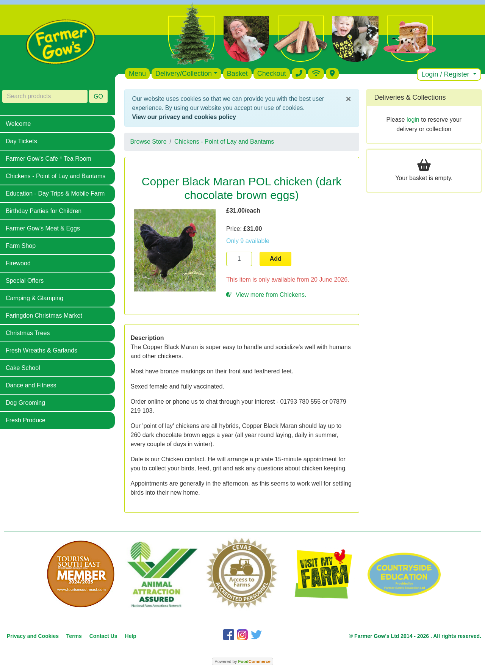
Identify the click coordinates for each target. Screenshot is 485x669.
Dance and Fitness (31, 385)
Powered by (242, 661)
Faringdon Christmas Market (44, 315)
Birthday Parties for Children (43, 211)
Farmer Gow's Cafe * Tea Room (48, 158)
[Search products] (45, 96)
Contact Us (103, 636)
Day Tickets (21, 141)
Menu (137, 73)
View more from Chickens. (266, 294)
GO (98, 96)
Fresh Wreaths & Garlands (41, 350)
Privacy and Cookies (33, 636)
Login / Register (446, 74)
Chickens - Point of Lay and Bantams (55, 176)
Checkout (271, 73)
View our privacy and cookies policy (184, 117)
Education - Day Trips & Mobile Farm (55, 193)
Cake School (23, 368)
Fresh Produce (25, 420)
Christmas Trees (28, 333)
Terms (74, 636)
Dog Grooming (25, 403)
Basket (237, 73)
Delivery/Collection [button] (183, 73)
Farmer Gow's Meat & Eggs (43, 228)
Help (130, 636)
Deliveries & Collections (410, 97)
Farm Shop (21, 246)
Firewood (18, 263)
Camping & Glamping (34, 298)
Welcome (18, 124)
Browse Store (148, 141)
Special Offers (25, 280)
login (413, 119)
